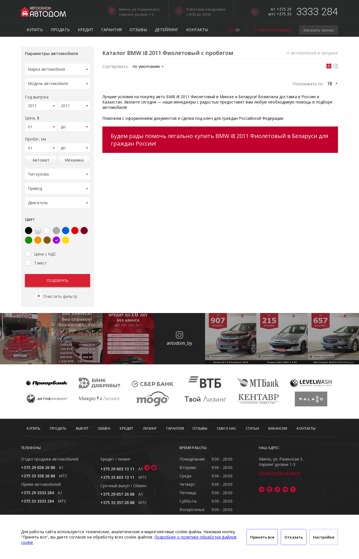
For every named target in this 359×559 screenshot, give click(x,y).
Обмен (104, 428)
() (237, 29)
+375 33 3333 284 (37, 501)
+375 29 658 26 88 (38, 467)
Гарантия (111, 29)
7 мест (36, 255)
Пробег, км (35, 135)
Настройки (323, 537)
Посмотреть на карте (279, 472)
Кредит (85, 29)
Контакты (197, 29)
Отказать (293, 537)
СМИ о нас (226, 428)
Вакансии (277, 428)
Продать (60, 29)
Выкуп (82, 428)
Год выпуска (37, 95)
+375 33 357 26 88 (117, 502)
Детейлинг (166, 29)
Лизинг (150, 428)
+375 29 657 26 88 (117, 494)
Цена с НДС (40, 246)
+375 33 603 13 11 (117, 477)
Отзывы (138, 29)
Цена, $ (32, 115)
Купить (35, 29)
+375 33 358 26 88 (38, 476)
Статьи (252, 428)
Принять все (262, 537)
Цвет (30, 212)
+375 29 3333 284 (37, 492)
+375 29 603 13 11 (117, 468)
